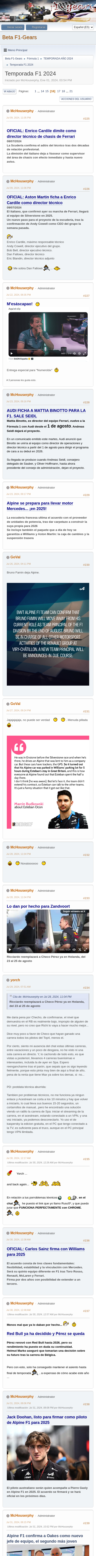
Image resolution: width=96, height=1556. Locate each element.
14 (42, 91)
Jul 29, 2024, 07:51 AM (18, 986)
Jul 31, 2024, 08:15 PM (18, 1522)
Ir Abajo (9, 91)
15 (47, 91)
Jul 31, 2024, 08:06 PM (18, 1403)
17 (58, 91)
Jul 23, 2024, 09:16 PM (18, 401)
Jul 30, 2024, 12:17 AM (18, 1158)
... (39, 91)
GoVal (15, 557)
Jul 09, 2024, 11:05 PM (18, 117)
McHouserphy (22, 111)
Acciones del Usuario (76, 99)
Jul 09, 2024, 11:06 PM (18, 188)
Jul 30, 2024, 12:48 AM (18, 1310)
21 (71, 91)
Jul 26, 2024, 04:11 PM (18, 563)
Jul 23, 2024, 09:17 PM (18, 494)
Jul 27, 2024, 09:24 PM (18, 710)
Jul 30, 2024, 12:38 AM (18, 1239)
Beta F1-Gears (19, 37)
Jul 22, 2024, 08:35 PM (18, 294)
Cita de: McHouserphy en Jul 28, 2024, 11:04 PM (42, 996)
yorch (15, 980)
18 (63, 91)
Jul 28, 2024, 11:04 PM (18, 854)
